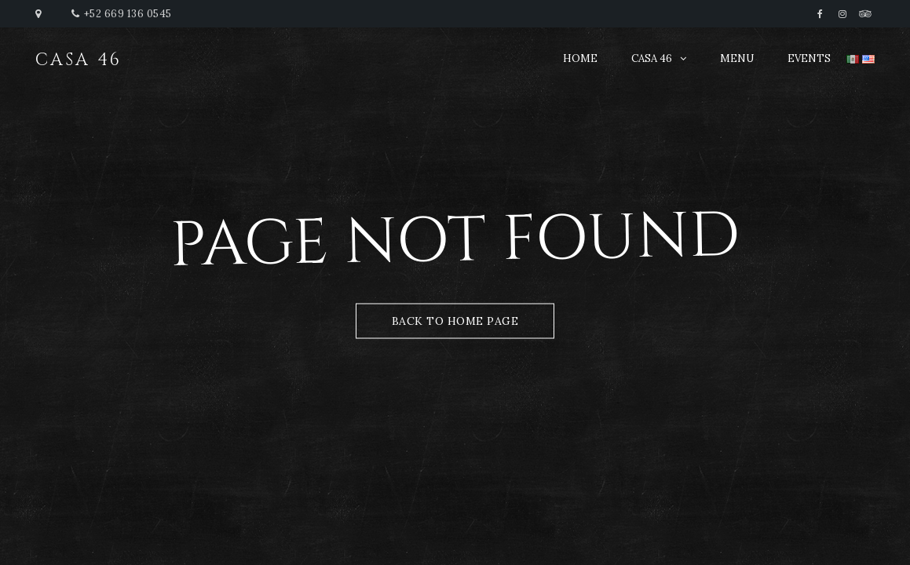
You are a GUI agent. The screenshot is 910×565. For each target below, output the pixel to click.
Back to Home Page (455, 321)
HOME (580, 58)
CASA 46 (651, 58)
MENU (737, 58)
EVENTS (809, 58)
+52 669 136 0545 (128, 13)
